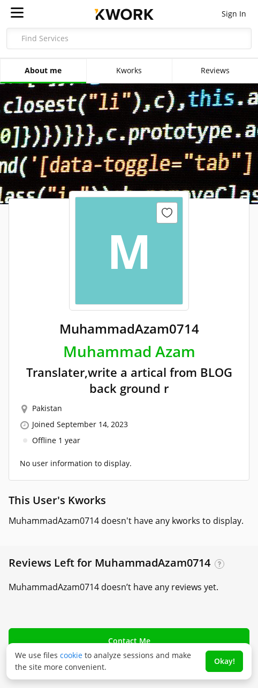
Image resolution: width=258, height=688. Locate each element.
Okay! (224, 661)
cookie (71, 655)
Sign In (234, 14)
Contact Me (129, 641)
